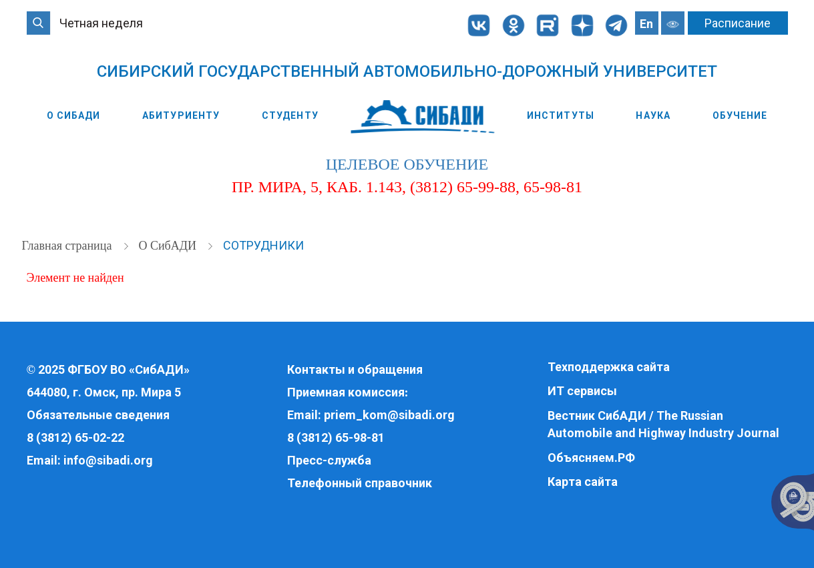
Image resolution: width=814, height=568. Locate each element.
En (646, 24)
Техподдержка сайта (609, 367)
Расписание (737, 23)
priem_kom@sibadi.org (389, 415)
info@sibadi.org (108, 460)
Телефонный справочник (359, 483)
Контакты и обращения (355, 369)
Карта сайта (583, 482)
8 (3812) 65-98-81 (336, 438)
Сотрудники (263, 245)
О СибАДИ (74, 115)
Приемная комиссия (346, 392)
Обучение (740, 115)
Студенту (290, 115)
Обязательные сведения (98, 415)
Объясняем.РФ (591, 458)
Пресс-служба (329, 460)
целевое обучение (407, 164)
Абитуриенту (181, 115)
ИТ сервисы (582, 391)
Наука (653, 115)
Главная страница (68, 245)
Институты (560, 115)
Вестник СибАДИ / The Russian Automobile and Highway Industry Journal (663, 424)
